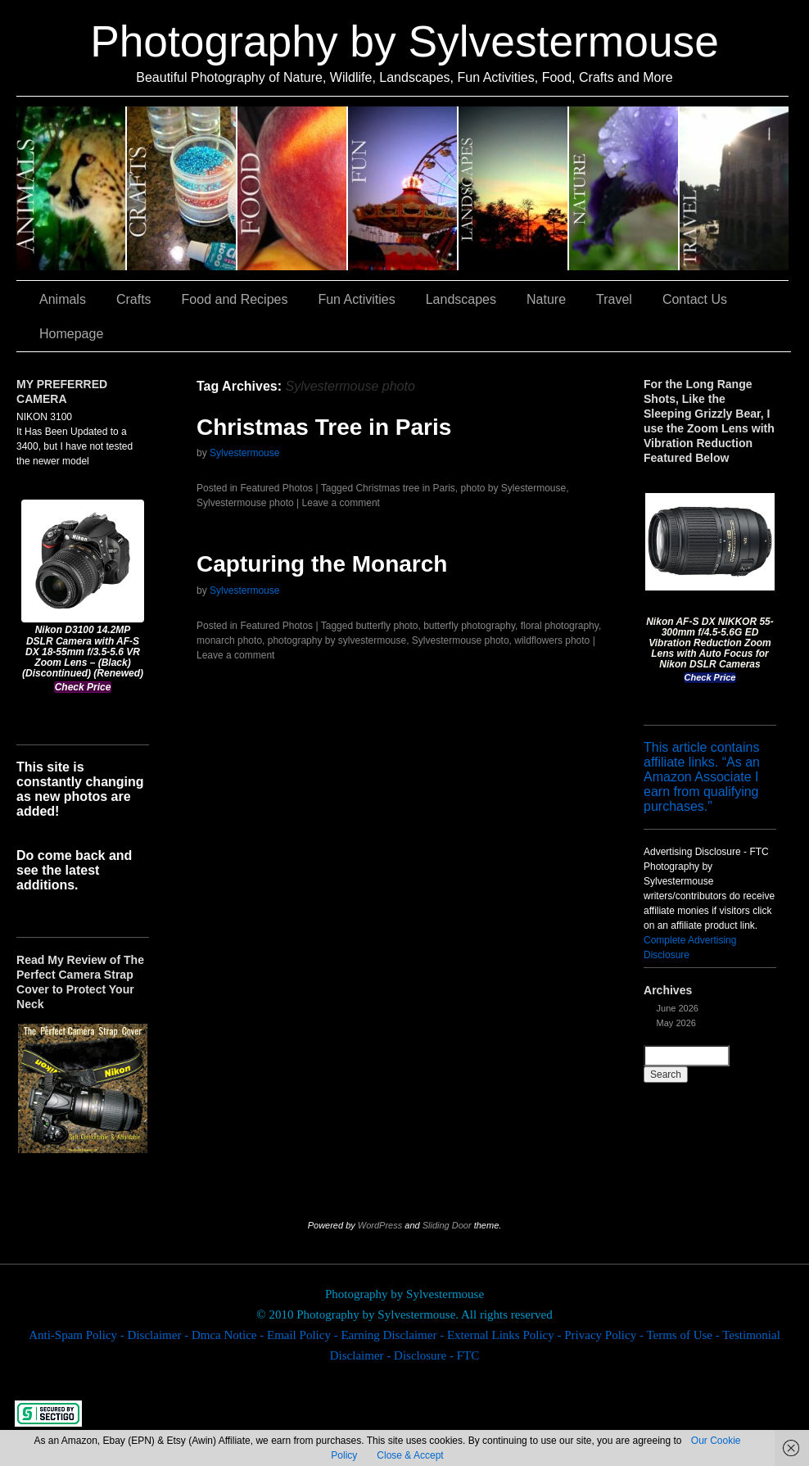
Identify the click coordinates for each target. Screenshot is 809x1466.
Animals (71, 188)
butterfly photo (386, 625)
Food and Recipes (292, 188)
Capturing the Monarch (322, 564)
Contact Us (694, 299)
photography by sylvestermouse (337, 640)
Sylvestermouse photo (245, 503)
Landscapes (514, 188)
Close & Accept (410, 1455)
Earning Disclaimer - (394, 1335)
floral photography (560, 625)
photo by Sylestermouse (513, 488)
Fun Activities (403, 188)
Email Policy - (304, 1335)
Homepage (71, 334)
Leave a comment (341, 503)
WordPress (380, 1225)
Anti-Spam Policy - (78, 1335)
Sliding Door (447, 1225)
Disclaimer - (160, 1335)
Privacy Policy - (605, 1335)
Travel (734, 188)
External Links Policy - (505, 1335)
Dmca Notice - (229, 1335)
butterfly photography (469, 625)
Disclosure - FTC (436, 1355)
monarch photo (229, 640)
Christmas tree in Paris (404, 488)
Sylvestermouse (244, 453)
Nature (624, 188)
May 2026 (676, 1023)
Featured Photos (276, 488)
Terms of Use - (684, 1335)
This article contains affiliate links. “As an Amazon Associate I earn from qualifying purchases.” (702, 776)
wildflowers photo (552, 640)
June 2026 (677, 1008)
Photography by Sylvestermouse (404, 41)
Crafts (182, 188)
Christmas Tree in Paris (324, 427)
